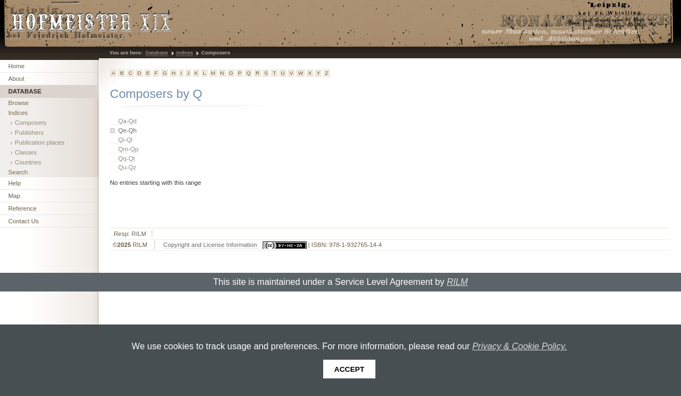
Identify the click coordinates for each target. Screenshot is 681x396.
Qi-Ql (125, 139)
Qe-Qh (127, 130)
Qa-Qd (127, 121)
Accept (349, 369)
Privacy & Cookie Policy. (519, 346)
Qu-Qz (127, 167)
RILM (138, 233)
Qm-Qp (128, 149)
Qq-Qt (126, 158)
